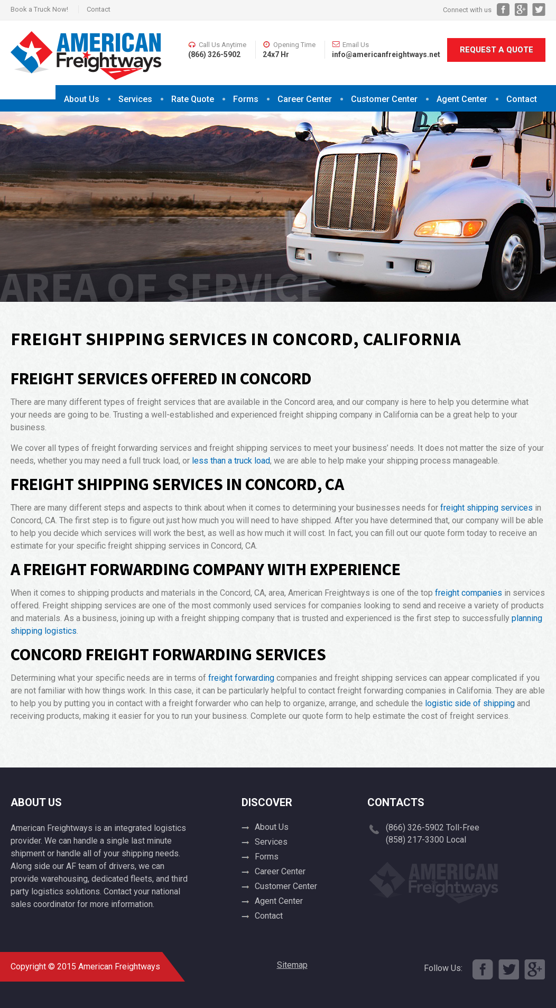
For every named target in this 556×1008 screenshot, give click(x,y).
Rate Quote (192, 99)
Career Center (304, 99)
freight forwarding (241, 678)
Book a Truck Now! (39, 9)
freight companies (468, 593)
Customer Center (384, 99)
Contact (98, 9)
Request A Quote (496, 49)
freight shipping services (486, 508)
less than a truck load (231, 461)
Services (135, 99)
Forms (245, 99)
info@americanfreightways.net (386, 54)
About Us (81, 99)
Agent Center (462, 99)
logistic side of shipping (470, 703)
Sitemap (292, 965)
